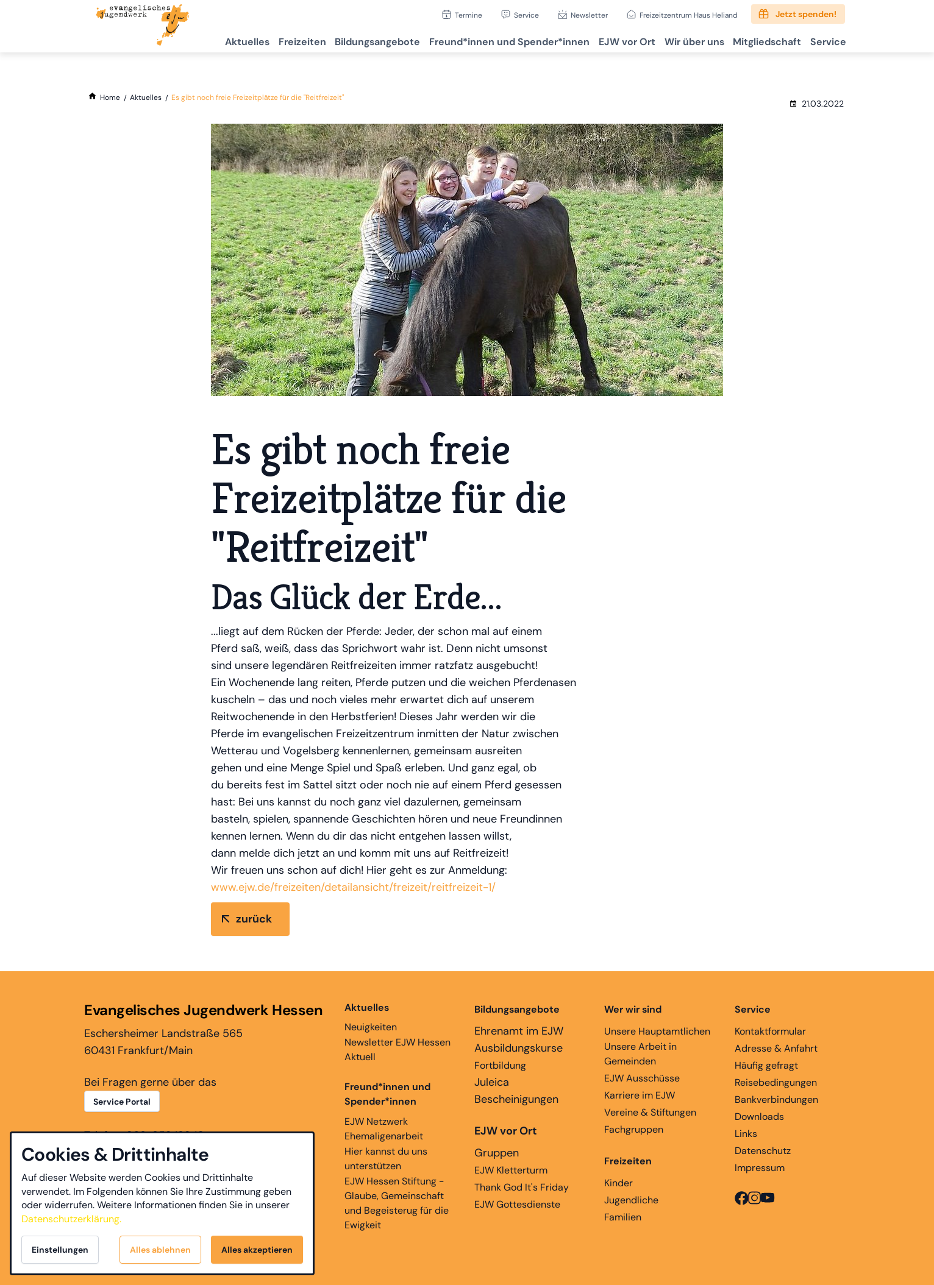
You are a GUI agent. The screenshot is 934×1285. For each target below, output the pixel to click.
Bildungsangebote (345, 40)
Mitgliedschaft (758, 40)
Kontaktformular (770, 1031)
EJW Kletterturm (510, 1170)
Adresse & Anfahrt (776, 1048)
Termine (468, 14)
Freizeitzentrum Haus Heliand (689, 14)
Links (746, 1133)
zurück (254, 919)
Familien (622, 1217)
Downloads (759, 1116)
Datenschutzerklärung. (71, 1218)
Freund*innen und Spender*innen (387, 1094)
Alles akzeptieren (257, 1249)
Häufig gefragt (766, 1065)
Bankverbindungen (776, 1099)
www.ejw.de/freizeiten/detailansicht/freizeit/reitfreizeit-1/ (353, 887)
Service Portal (122, 1101)
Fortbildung (500, 1065)
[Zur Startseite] (142, 26)
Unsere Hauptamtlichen (657, 1031)
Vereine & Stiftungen (650, 1112)
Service (526, 14)
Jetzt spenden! (805, 14)
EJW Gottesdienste (517, 1204)
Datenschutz (763, 1150)
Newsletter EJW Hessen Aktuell (397, 1049)
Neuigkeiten (370, 1016)
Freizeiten (264, 40)
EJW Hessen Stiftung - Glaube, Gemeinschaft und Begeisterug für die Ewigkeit (396, 1203)
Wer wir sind (632, 1009)
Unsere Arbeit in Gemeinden (640, 1053)
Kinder (618, 1183)
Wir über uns (679, 40)
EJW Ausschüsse (642, 1078)
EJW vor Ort (606, 40)
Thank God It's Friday (521, 1187)
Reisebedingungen (776, 1082)
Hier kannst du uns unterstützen (385, 1158)
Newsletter (589, 14)
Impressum (760, 1167)
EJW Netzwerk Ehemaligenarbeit (383, 1128)
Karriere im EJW (639, 1095)
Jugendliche (631, 1200)
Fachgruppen (633, 1129)
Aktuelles (204, 40)
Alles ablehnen (160, 1249)
